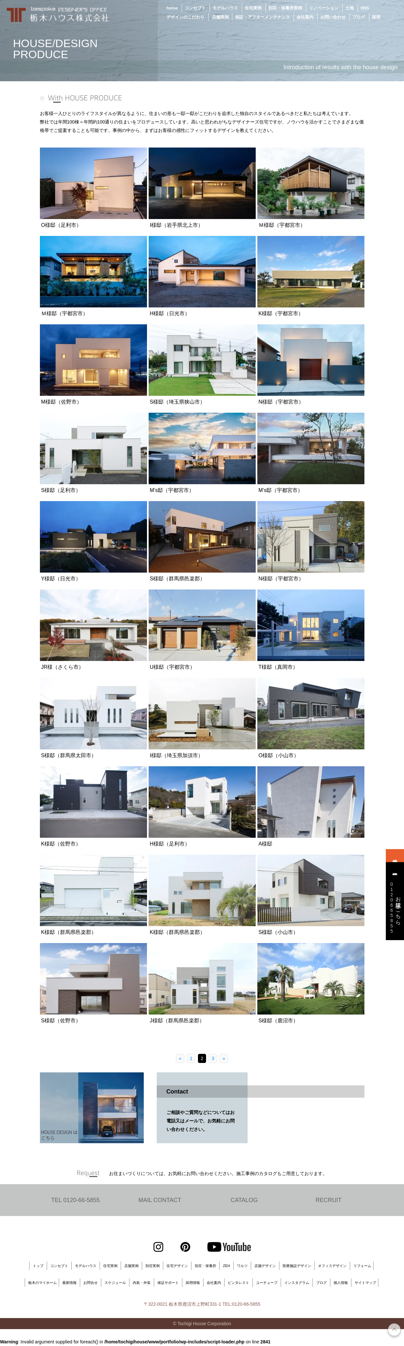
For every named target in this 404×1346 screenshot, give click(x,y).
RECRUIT (329, 1200)
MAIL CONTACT (159, 1200)
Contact (177, 1091)
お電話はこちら (394, 908)
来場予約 (395, 855)
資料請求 (395, 868)
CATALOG (244, 1200)
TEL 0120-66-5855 (75, 1200)
